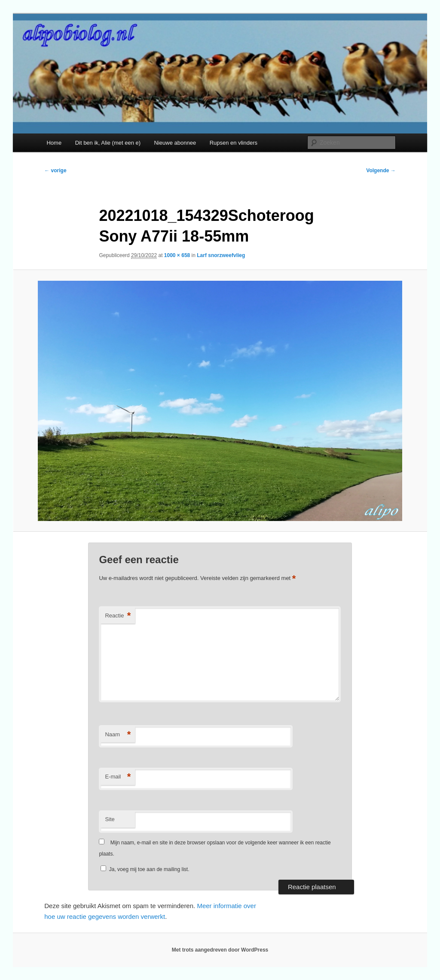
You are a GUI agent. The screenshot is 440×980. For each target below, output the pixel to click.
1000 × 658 (177, 255)
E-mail (118, 777)
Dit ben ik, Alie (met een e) (108, 143)
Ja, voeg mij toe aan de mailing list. (145, 869)
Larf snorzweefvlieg (221, 255)
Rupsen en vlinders (233, 143)
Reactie (118, 616)
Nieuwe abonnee (175, 143)
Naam (118, 735)
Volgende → (380, 170)
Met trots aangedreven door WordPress (220, 950)
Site (109, 819)
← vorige (55, 170)
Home (53, 143)
